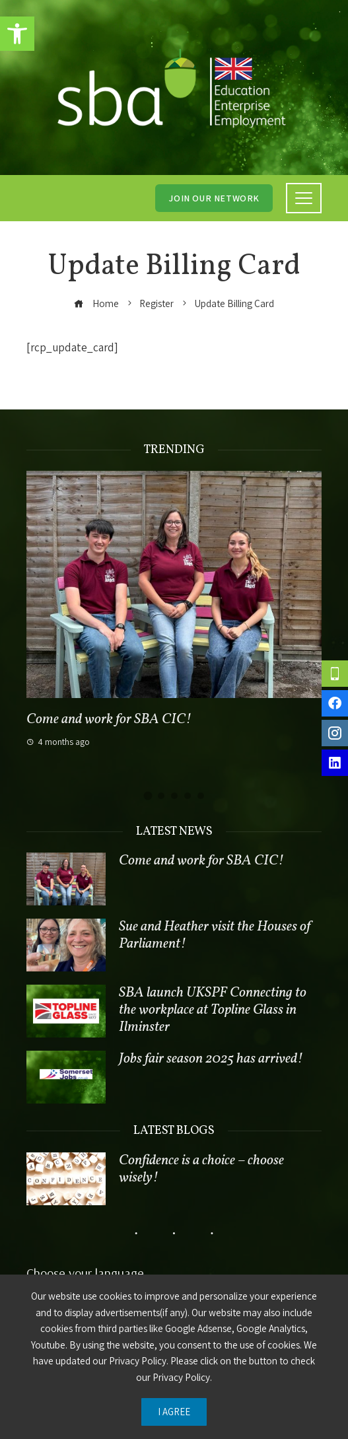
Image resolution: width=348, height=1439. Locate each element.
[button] (17, 34)
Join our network (214, 198)
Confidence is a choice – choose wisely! (201, 1169)
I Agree (174, 1411)
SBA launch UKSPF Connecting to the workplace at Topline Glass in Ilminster (212, 1010)
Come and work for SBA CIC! (108, 719)
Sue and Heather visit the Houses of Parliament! (214, 935)
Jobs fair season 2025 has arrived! (211, 1059)
